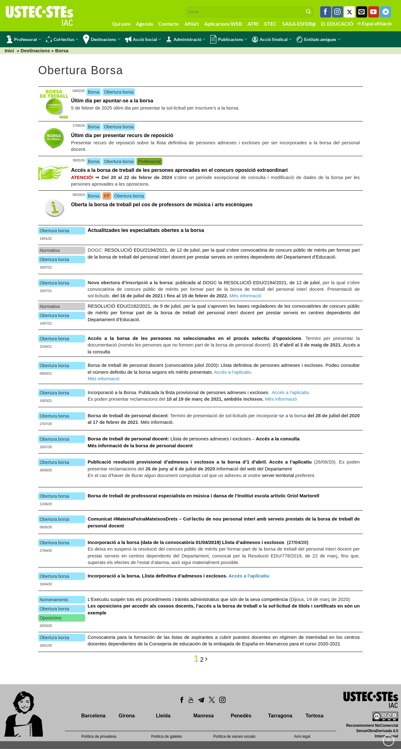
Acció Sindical (272, 39)
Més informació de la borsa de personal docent (140, 445)
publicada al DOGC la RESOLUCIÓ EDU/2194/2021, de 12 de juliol (247, 282)
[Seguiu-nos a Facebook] (325, 12)
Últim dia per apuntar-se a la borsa (112, 100)
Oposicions (50, 617)
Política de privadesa (98, 736)
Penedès (241, 715)
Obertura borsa (118, 92)
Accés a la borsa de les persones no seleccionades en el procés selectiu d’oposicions (194, 338)
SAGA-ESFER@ (299, 24)
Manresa (203, 715)
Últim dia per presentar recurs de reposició (122, 135)
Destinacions (101, 39)
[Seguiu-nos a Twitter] (349, 12)
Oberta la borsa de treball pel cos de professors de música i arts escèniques (162, 204)
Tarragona (280, 715)
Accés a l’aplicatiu (290, 461)
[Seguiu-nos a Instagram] (337, 12)
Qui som (121, 24)
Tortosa (314, 715)
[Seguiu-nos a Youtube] (373, 12)
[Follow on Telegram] (385, 12)
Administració (186, 39)
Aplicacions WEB (223, 24)
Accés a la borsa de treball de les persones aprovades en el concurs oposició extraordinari (179, 170)
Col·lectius (62, 39)
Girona (127, 715)
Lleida (163, 715)
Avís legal (302, 736)
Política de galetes (166, 736)
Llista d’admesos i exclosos (253, 542)
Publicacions (228, 39)
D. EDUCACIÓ (337, 24)
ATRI (252, 24)
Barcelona (93, 715)
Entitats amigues (318, 39)
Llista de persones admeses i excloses (210, 438)
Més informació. (157, 422)
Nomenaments (54, 599)
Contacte (168, 24)
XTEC (270, 24)
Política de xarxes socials (234, 736)
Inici (9, 50)
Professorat (23, 39)
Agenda (144, 24)
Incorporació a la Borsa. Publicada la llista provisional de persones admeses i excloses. (179, 392)
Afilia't (192, 24)
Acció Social (143, 39)
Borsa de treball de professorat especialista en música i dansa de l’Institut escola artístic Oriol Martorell (203, 495)
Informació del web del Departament (254, 468)
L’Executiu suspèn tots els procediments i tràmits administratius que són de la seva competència (188, 599)
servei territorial (278, 475)
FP (107, 195)
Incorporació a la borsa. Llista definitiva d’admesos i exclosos (157, 575)
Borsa (62, 50)
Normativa (50, 250)
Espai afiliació (374, 23)
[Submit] (309, 12)
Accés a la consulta (277, 438)
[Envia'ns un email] (361, 12)
